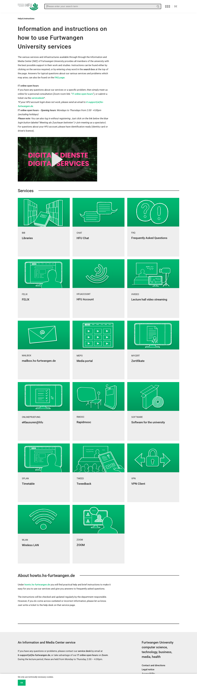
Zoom (105, 655)
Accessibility (148, 673)
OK (21, 683)
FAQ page (60, 77)
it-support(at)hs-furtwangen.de (34, 655)
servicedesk (37, 98)
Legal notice (148, 669)
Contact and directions (153, 665)
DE (175, 6)
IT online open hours (82, 94)
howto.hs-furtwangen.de (37, 584)
